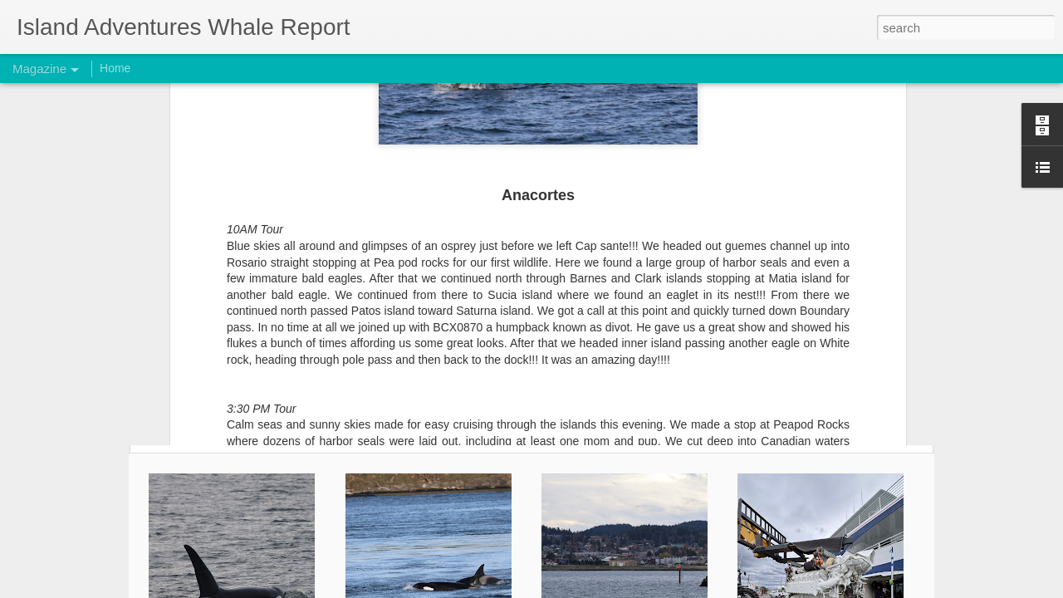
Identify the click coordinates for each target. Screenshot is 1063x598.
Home (115, 68)
